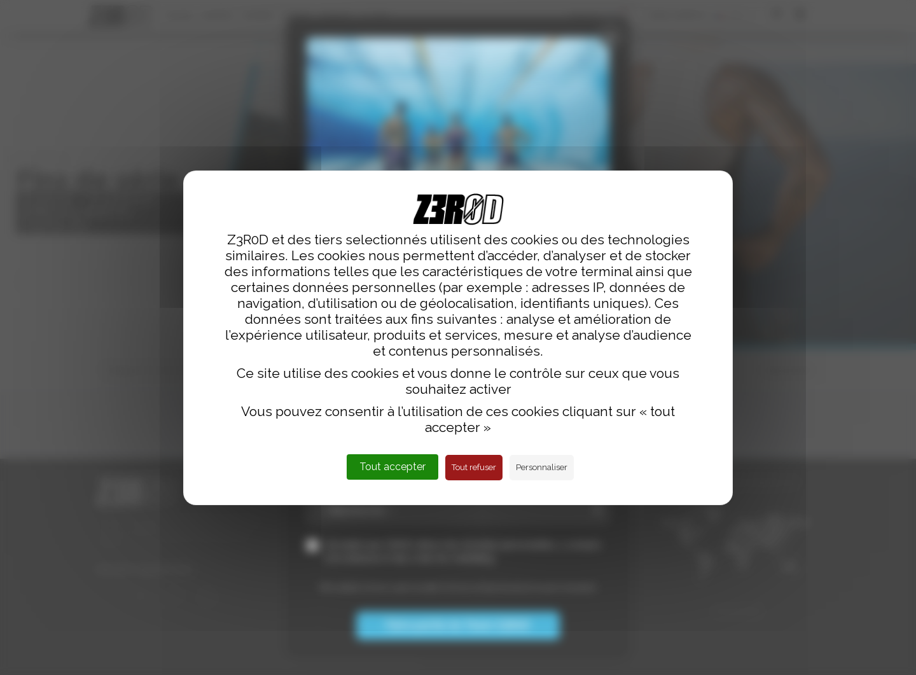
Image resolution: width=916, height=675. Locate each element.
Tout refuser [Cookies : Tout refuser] (474, 467)
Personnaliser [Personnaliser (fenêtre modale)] (541, 467)
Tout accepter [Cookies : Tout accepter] (392, 467)
